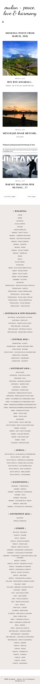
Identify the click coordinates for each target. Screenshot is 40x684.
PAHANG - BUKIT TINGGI (20, 232)
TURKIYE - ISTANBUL (20, 654)
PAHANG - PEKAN (20, 247)
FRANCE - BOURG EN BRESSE (20, 541)
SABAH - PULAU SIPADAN (20, 276)
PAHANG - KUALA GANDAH (20, 241)
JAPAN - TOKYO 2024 (20, 413)
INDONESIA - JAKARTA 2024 (20, 384)
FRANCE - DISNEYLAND (20, 544)
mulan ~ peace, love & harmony (20, 10)
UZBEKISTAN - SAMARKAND (20, 358)
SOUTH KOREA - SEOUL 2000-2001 (20, 422)
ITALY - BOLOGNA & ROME (20, 593)
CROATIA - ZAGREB (20, 535)
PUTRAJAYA (20, 265)
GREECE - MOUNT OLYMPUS (20, 572)
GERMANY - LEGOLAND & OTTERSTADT (20, 552)
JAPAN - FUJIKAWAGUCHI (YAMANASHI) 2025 (20, 401)
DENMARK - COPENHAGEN (20, 486)
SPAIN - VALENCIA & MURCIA (20, 628)
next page (32, 196)
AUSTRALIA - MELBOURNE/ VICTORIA (20, 317)
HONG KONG (20, 372)
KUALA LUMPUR (20, 223)
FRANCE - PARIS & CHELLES (20, 547)
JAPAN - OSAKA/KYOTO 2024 (20, 410)
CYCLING (20, 137)
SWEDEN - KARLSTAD (20, 503)
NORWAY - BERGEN (20, 489)
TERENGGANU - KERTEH (20, 288)
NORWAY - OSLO (20, 494)
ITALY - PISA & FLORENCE (20, 598)
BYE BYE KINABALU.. (20, 82)
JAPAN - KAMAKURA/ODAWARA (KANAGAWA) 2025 (20, 407)
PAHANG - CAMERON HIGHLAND (20, 235)
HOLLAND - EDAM (20, 584)
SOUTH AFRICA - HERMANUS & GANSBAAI (20, 460)
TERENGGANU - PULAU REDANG (20, 303)
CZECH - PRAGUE (20, 538)
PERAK (20, 256)
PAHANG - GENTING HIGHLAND (20, 238)
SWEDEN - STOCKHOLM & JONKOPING (19, 506)
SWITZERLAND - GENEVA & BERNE (20, 631)
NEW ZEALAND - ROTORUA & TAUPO (20, 329)
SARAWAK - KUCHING (20, 279)
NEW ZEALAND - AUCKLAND (20, 326)
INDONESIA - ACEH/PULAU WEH (20, 375)
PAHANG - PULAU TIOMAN (20, 250)
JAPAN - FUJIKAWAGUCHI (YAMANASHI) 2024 (20, 398)
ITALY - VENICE (20, 604)
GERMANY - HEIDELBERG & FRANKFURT (20, 550)
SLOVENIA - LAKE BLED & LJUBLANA (20, 613)
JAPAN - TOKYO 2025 (20, 416)
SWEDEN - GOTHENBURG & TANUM (20, 500)
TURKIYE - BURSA (20, 648)
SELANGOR (20, 282)
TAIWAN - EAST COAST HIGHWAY (20, 431)
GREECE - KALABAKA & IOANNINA (20, 566)
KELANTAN (20, 221)
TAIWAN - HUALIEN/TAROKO (20, 434)
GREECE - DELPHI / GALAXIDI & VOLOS (20, 563)
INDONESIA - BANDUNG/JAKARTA (20, 381)
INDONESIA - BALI (20, 378)
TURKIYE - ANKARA (20, 642)
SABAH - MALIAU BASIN (20, 270)
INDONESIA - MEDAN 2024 (20, 390)
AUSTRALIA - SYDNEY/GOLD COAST (20, 323)
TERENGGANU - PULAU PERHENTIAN (20, 300)
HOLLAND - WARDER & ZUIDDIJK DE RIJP (20, 587)
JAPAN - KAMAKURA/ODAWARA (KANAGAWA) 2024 (20, 404)
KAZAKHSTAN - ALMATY (20, 343)
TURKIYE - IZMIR (20, 657)
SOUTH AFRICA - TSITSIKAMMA (20, 474)
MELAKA (20, 226)
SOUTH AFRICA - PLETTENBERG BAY (20, 465)
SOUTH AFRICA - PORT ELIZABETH (20, 468)
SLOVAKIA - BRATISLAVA (20, 610)
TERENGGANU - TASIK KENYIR (20, 306)
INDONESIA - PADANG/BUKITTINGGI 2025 (19, 395)
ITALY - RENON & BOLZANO (20, 601)
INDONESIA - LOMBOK (20, 387)
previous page (9, 196)
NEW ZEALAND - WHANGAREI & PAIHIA (20, 332)
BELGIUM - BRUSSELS (20, 532)
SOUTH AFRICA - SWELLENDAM (20, 471)
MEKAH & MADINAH (20, 521)
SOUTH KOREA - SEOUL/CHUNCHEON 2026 (20, 425)
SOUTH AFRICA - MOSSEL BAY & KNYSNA (20, 463)
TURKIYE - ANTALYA (20, 645)
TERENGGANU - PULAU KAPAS (20, 294)
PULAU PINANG (20, 262)
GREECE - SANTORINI (20, 575)
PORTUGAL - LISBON (20, 607)
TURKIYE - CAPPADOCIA (20, 651)
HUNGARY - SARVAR (20, 590)
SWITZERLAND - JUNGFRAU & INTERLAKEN (20, 637)
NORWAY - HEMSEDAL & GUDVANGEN (20, 492)
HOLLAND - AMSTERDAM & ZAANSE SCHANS (20, 581)
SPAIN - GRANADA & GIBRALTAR (20, 622)
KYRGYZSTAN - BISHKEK (20, 349)
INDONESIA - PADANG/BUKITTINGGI (20, 393)
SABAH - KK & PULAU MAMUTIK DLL (20, 86)
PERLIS (20, 259)
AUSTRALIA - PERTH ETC (20, 320)
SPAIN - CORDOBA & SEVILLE (20, 619)
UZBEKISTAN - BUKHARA (20, 355)
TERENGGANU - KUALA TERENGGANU (20, 291)
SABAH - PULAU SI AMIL (20, 273)
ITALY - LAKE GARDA (20, 596)
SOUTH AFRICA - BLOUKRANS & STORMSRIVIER (20, 454)
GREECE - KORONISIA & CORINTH (20, 569)
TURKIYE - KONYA (20, 660)
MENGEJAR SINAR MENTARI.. (20, 133)
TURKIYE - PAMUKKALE (20, 663)
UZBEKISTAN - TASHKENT (20, 361)
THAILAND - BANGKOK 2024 (20, 442)
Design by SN (20, 681)
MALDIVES (20, 518)
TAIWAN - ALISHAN (20, 428)
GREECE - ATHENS (20, 560)
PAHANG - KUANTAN (19, 244)
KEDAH (20, 218)
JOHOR (20, 215)
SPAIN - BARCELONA (20, 616)
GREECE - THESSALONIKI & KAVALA (20, 578)
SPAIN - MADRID (20, 625)
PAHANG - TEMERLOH (20, 253)
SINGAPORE (20, 419)
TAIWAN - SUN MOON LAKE (20, 437)
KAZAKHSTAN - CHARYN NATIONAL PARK (20, 346)
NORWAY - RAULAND (20, 497)
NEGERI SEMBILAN (20, 229)
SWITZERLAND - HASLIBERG (20, 634)
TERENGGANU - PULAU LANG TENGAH (20, 297)
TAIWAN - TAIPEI (20, 440)
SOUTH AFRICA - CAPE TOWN (20, 457)
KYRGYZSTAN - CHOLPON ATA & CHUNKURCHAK (20, 352)
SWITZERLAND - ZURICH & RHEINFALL (20, 639)
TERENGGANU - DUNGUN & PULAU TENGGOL (20, 285)
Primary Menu (3, 22)
